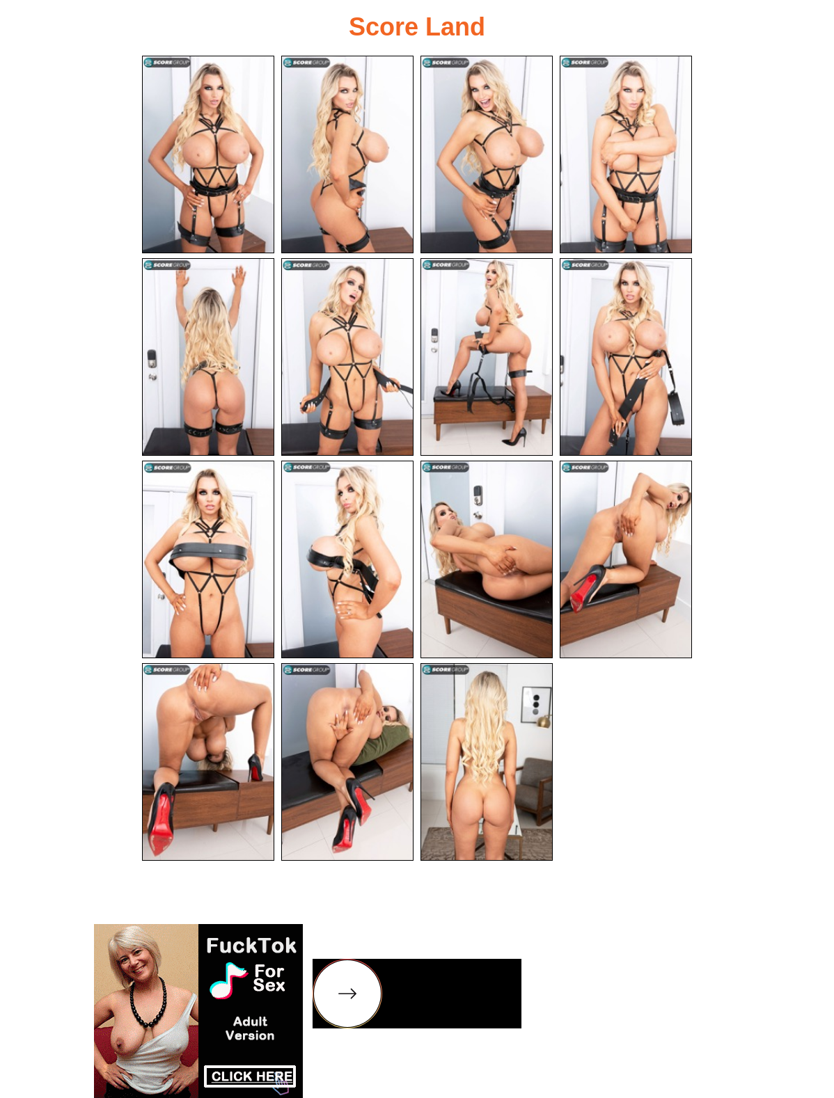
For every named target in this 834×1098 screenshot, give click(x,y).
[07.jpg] (486, 357)
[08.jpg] (626, 357)
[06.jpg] (347, 357)
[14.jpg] (347, 762)
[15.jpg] (486, 762)
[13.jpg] (208, 762)
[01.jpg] (208, 154)
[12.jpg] (626, 559)
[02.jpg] (347, 154)
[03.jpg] (486, 154)
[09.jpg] (208, 559)
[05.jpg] (208, 357)
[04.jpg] (626, 154)
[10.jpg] (347, 559)
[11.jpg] (486, 559)
